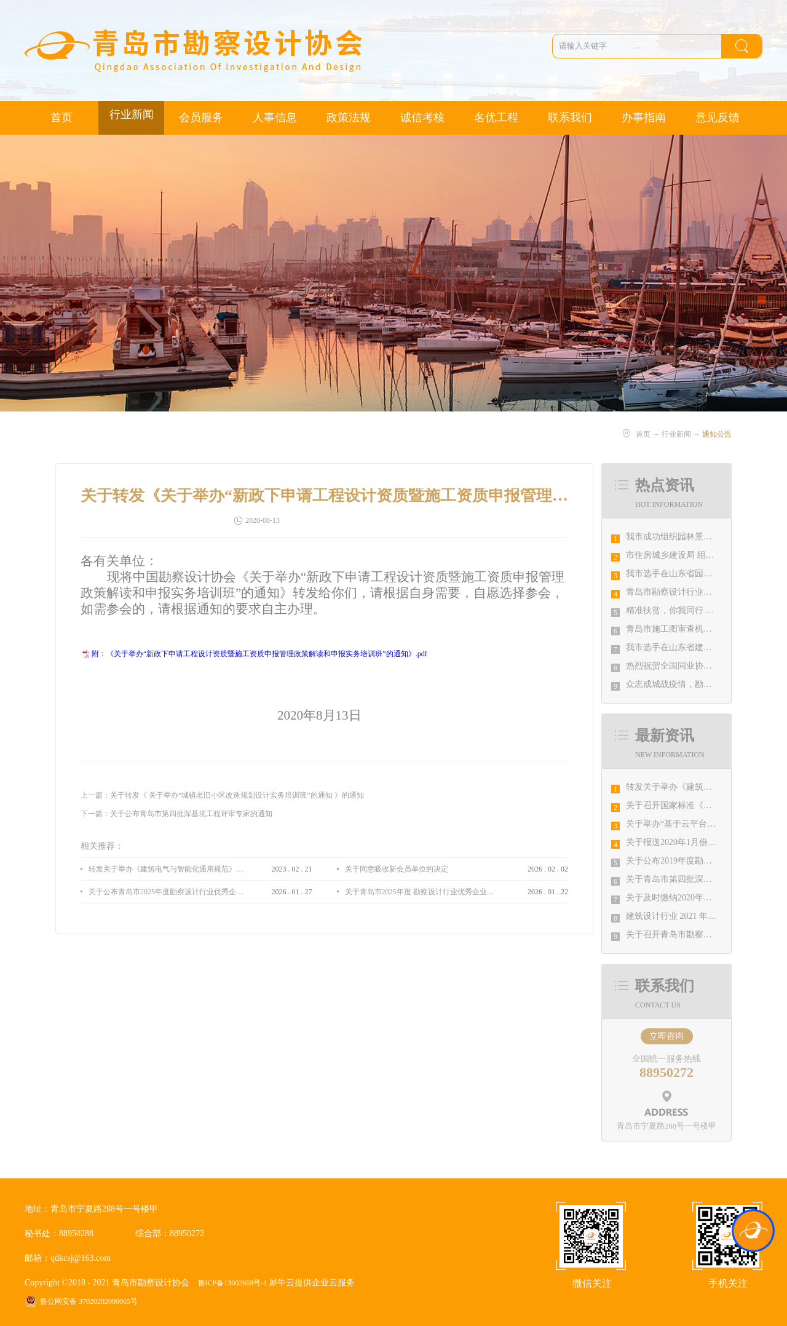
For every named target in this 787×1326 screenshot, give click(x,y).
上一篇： (222, 795)
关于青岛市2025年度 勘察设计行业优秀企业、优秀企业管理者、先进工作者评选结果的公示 (422, 891)
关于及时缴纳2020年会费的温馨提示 (695, 897)
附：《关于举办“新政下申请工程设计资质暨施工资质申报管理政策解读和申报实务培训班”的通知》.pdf (259, 653)
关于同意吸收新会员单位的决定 (396, 869)
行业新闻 (676, 434)
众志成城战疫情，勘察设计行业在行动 (699, 684)
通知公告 (717, 434)
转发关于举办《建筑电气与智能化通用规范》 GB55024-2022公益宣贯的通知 (166, 869)
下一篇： (176, 813)
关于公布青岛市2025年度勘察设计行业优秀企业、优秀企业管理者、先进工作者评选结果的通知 (166, 891)
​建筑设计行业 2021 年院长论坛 (684, 916)
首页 (61, 117)
